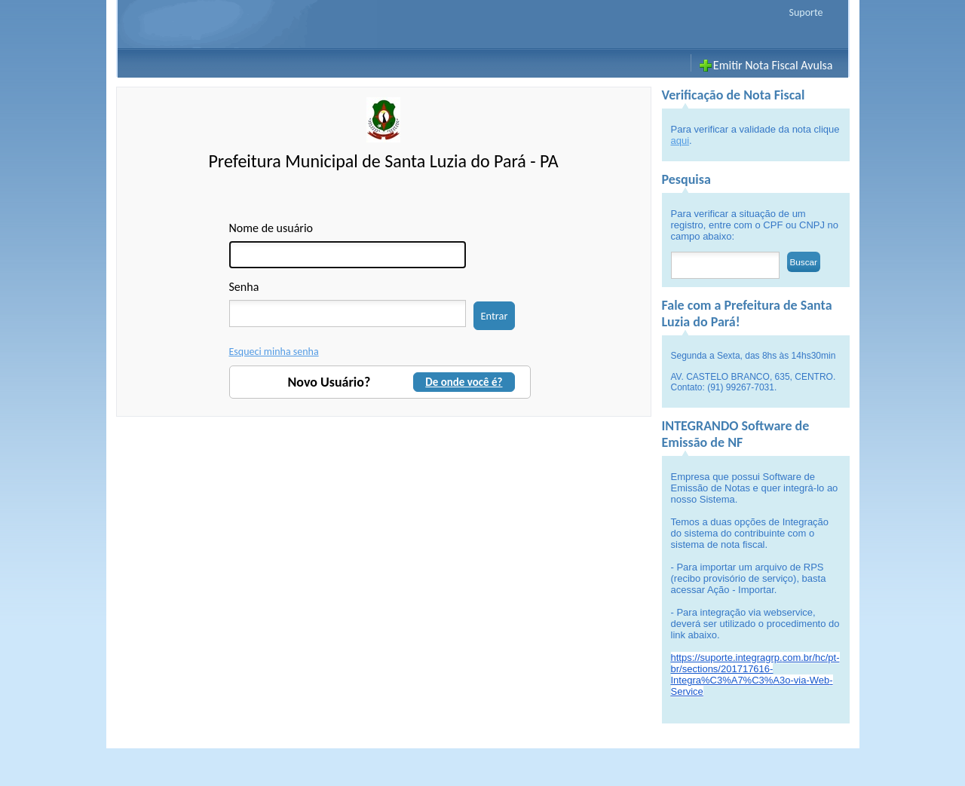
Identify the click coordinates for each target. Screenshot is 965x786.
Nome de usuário (271, 228)
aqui (680, 140)
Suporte (806, 12)
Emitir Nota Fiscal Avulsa (773, 65)
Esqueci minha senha (274, 351)
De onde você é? (463, 382)
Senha (244, 287)
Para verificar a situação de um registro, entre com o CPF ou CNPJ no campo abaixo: (755, 225)
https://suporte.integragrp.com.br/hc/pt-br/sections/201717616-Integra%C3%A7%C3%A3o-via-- (755, 674)
